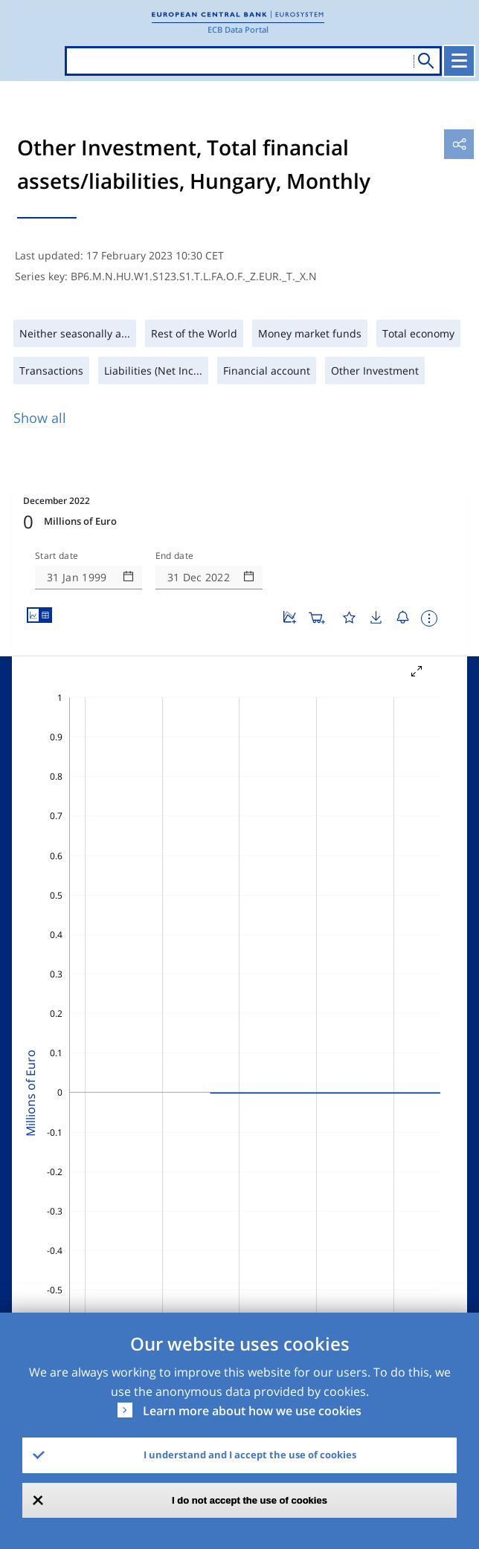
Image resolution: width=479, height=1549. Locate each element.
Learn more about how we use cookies (252, 1411)
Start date (56, 556)
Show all (39, 418)
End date (174, 556)
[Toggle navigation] (459, 61)
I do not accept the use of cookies (249, 1500)
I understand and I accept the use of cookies (250, 1454)
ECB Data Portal (238, 29)
